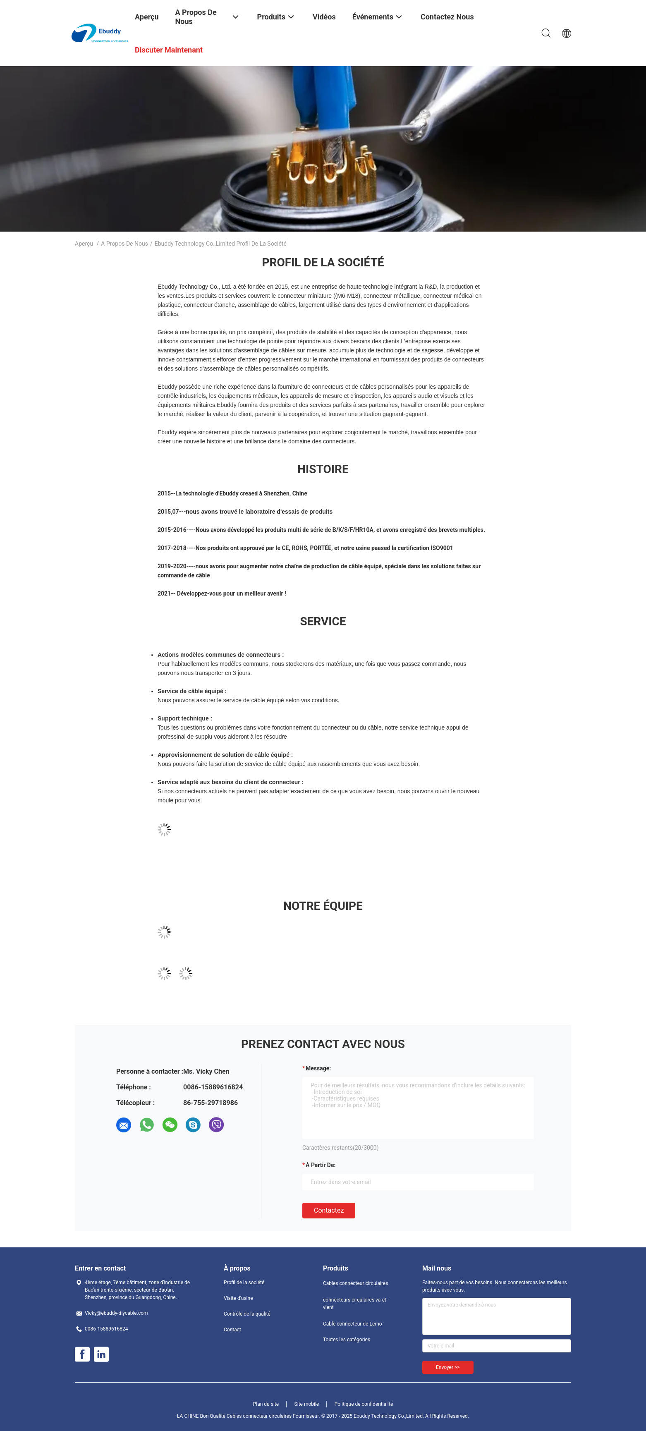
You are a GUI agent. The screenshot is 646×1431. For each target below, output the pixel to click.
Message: (318, 1068)
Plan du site (266, 1404)
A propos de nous (124, 243)
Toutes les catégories (346, 1339)
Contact (232, 1330)
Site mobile (306, 1404)
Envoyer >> (448, 1367)
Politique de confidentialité (364, 1404)
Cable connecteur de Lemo (352, 1324)
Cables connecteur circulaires (355, 1283)
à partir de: (320, 1165)
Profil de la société (244, 1282)
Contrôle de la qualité (247, 1314)
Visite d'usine (238, 1298)
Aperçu (84, 243)
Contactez (329, 1210)
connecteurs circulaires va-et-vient (355, 1303)
